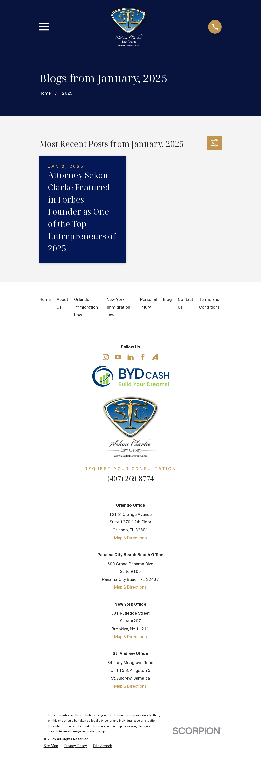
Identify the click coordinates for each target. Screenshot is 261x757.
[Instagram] (106, 357)
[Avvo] (155, 357)
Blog (167, 299)
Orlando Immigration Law (86, 307)
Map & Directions (130, 537)
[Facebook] (143, 357)
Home (45, 299)
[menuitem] (51, 746)
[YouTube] (118, 357)
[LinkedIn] (130, 357)
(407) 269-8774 (130, 478)
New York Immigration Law (118, 307)
